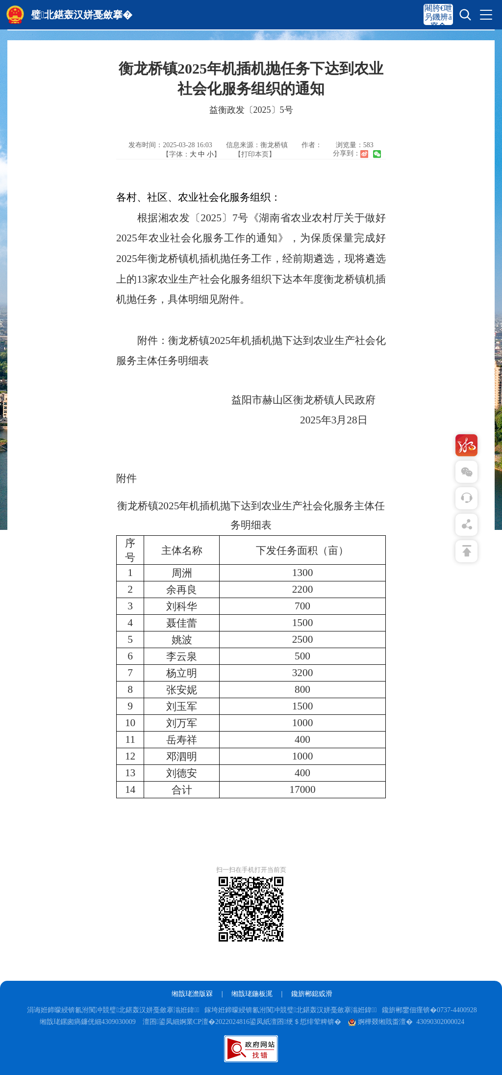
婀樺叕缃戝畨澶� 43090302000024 (406, 1021)
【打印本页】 (255, 154)
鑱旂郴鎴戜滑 (311, 993)
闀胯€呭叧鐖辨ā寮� (438, 17)
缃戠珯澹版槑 (192, 993)
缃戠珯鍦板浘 (252, 993)
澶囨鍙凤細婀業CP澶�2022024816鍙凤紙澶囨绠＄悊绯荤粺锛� (242, 1021)
